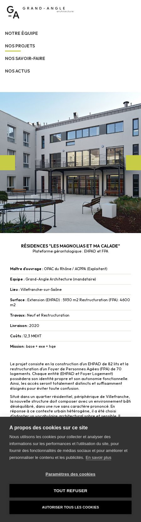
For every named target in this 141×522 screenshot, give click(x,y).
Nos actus (17, 71)
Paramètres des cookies (70, 474)
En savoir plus (98, 457)
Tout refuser (70, 490)
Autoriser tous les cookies (70, 507)
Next (133, 162)
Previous (7, 162)
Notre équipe (21, 33)
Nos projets (20, 46)
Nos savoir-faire (25, 58)
